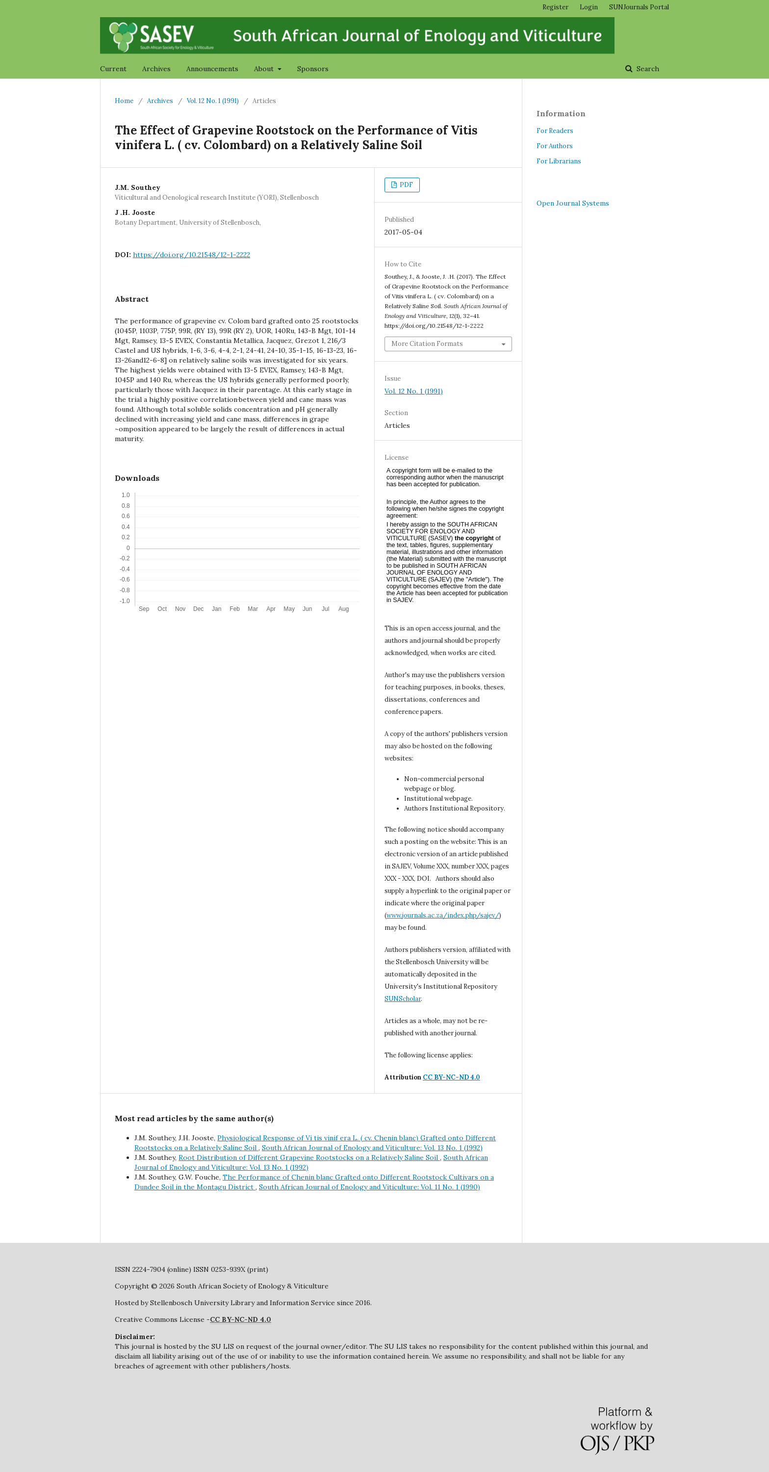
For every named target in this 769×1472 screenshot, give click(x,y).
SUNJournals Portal (639, 7)
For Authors (555, 146)
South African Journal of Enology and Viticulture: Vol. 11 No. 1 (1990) (369, 1187)
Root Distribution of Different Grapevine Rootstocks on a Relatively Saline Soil (309, 1157)
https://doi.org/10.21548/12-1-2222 (191, 254)
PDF (405, 185)
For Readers (555, 131)
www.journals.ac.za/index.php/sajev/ (442, 915)
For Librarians (559, 161)
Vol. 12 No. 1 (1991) (213, 101)
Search (647, 68)
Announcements (212, 68)
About (265, 68)
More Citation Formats (427, 344)
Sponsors (313, 68)
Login (589, 7)
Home (124, 101)
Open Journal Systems (573, 203)
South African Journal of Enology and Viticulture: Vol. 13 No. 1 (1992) (372, 1147)
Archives (156, 68)
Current (113, 68)
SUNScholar (402, 999)
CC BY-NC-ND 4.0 (451, 1077)
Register (555, 7)
